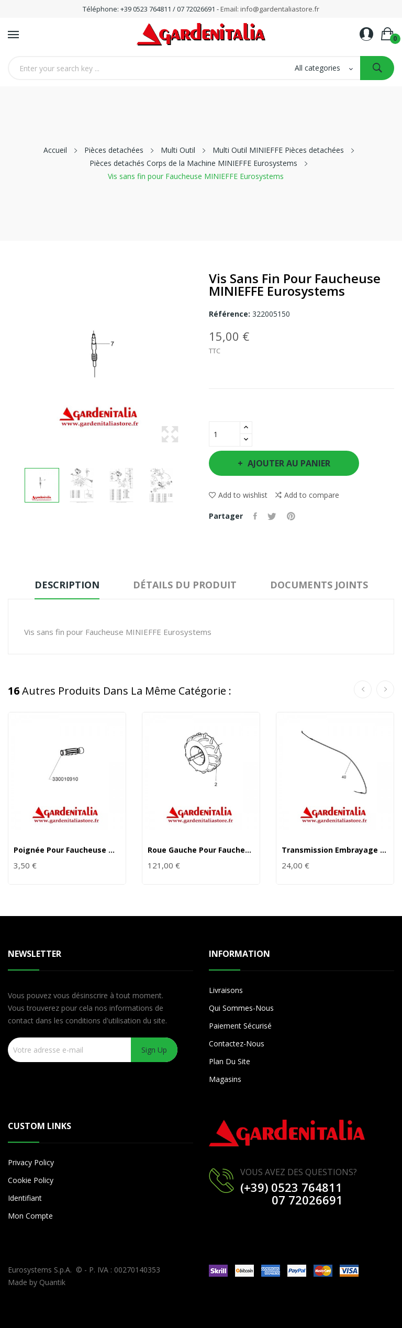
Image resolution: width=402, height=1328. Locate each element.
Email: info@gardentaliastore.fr (269, 9)
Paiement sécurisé (240, 1026)
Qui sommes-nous (241, 1008)
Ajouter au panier (287, 463)
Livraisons (226, 990)
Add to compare (307, 495)
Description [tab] (67, 584)
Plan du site (229, 1061)
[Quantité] (224, 434)
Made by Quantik (36, 1282)
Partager (255, 516)
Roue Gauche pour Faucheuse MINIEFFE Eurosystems (201, 850)
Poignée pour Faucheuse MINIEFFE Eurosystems (67, 850)
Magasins (225, 1079)
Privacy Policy (31, 1162)
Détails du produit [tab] (185, 584)
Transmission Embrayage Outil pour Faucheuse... (335, 850)
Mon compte (30, 1216)
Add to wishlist (238, 495)
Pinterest (291, 516)
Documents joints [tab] (319, 584)
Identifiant (25, 1198)
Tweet (272, 516)
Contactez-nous (236, 1043)
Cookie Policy (30, 1180)
